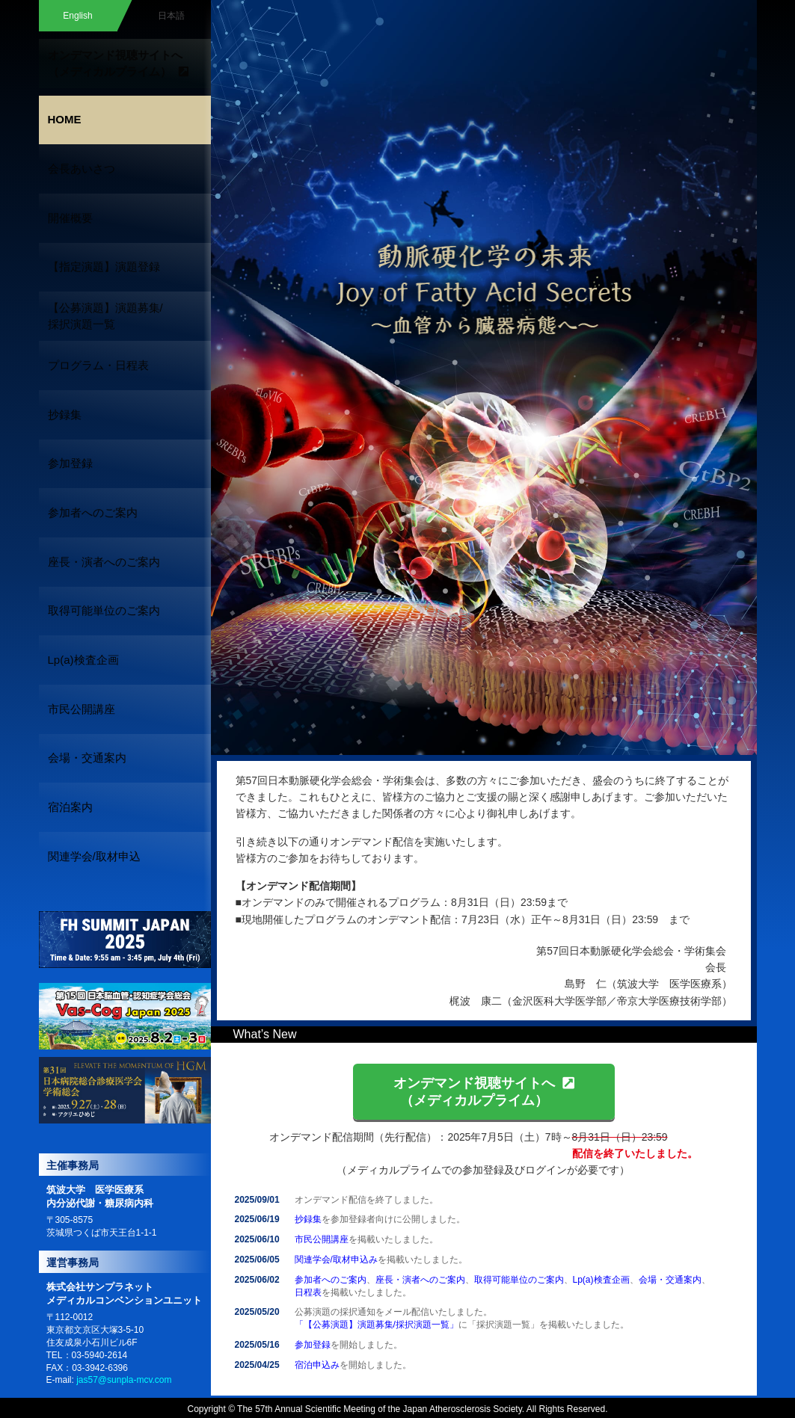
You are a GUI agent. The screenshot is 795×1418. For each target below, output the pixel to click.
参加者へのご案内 (330, 1279)
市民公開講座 (322, 1239)
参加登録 (313, 1345)
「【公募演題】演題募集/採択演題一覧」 (376, 1324)
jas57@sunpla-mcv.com (123, 1181)
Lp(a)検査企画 (601, 1279)
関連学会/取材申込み (336, 1259)
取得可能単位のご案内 (519, 1279)
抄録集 (308, 1219)
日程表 (308, 1292)
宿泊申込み (317, 1365)
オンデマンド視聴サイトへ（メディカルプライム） (483, 1091)
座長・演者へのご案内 (420, 1279)
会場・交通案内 (670, 1279)
